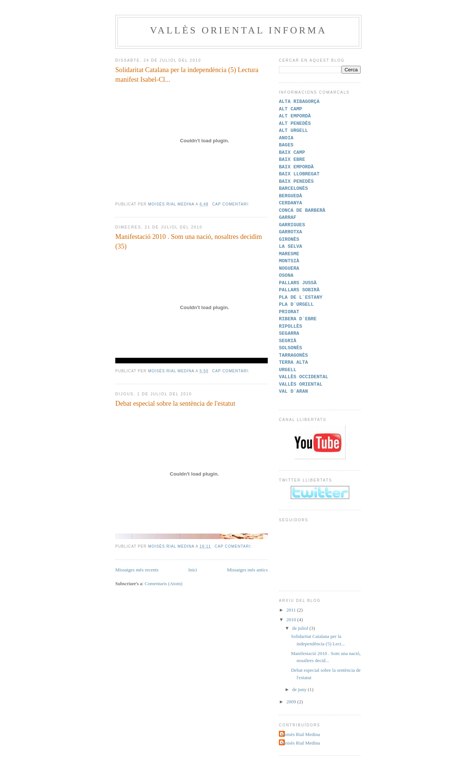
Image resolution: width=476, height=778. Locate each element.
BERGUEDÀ (290, 195)
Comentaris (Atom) (163, 583)
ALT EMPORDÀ (295, 116)
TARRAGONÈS (293, 355)
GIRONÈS (289, 239)
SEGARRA (289, 333)
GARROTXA (290, 231)
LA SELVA (290, 246)
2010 (291, 619)
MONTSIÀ (289, 260)
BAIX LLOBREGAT (299, 174)
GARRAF (287, 217)
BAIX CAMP (292, 152)
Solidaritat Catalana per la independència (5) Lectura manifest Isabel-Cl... (186, 74)
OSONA (286, 275)
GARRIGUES (292, 224)
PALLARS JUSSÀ (297, 282)
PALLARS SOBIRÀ (299, 289)
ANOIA (286, 137)
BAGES (286, 145)
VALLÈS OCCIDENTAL (303, 376)
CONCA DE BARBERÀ (302, 210)
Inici (192, 570)
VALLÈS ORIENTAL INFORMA (238, 30)
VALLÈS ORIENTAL (300, 384)
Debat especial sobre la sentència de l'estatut (175, 403)
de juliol (300, 628)
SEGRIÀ (287, 340)
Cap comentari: (231, 204)
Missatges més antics (247, 570)
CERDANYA (290, 203)
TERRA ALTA (293, 362)
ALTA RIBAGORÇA (299, 101)
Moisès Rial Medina (300, 734)
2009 (291, 701)
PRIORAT (289, 311)
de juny (300, 689)
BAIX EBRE (292, 159)
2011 (291, 610)
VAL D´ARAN (293, 391)
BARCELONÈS (293, 188)
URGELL (287, 369)
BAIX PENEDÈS (296, 181)
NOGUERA (289, 268)
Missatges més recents (136, 570)
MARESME (289, 253)
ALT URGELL (293, 130)
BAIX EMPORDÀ (296, 166)
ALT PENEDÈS (295, 123)
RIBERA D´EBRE (297, 318)
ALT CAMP (290, 109)
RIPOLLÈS (290, 326)
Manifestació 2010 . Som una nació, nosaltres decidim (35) (188, 241)
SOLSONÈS (290, 347)
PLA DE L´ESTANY (300, 297)
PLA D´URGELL (296, 304)
